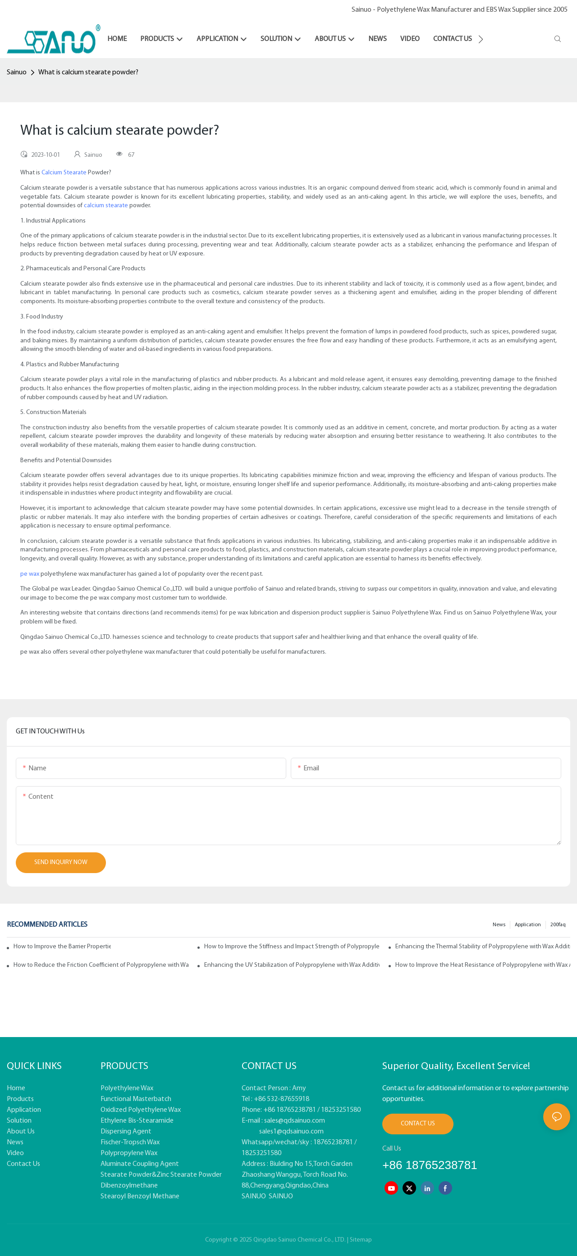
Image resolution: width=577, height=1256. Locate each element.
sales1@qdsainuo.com (291, 1131)
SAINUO (254, 1196)
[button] (480, 39)
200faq (558, 925)
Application (528, 925)
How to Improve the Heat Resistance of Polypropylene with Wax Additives (482, 965)
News (499, 925)
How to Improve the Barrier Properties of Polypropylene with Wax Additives (62, 946)
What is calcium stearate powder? (88, 72)
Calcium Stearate (64, 172)
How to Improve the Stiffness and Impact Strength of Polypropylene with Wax (291, 946)
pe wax (29, 574)
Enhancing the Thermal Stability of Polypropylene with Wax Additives (482, 946)
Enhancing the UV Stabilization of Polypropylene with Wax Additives (291, 965)
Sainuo (17, 72)
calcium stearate (106, 205)
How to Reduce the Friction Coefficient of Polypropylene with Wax (101, 965)
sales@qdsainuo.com (294, 1120)
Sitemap (361, 1240)
